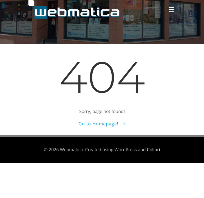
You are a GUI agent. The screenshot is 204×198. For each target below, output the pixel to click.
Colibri (153, 150)
